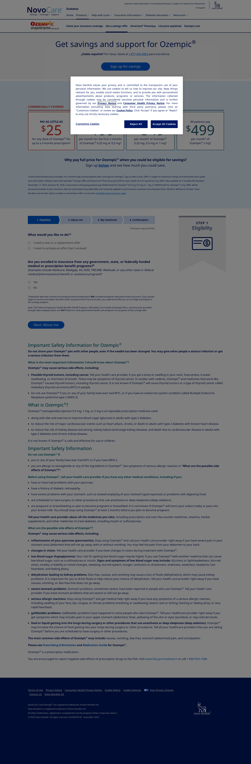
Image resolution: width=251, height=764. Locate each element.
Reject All (136, 124)
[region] (127, 105)
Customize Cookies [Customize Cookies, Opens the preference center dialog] (87, 124)
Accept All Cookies (164, 124)
